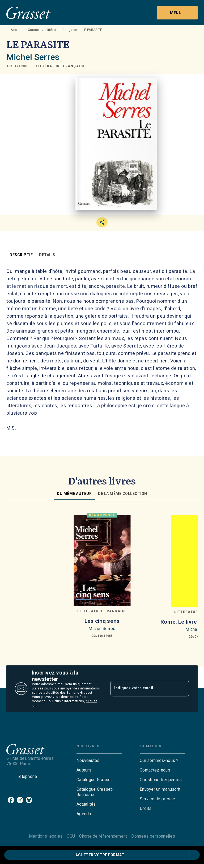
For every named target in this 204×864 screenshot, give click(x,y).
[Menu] (177, 12)
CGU (71, 836)
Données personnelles (153, 836)
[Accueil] (28, 12)
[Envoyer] (182, 688)
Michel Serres (32, 57)
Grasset (34, 30)
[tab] (21, 254)
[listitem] (10, 800)
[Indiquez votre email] (143, 688)
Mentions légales (45, 836)
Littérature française (61, 30)
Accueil (16, 30)
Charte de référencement (103, 836)
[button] (60, 66)
